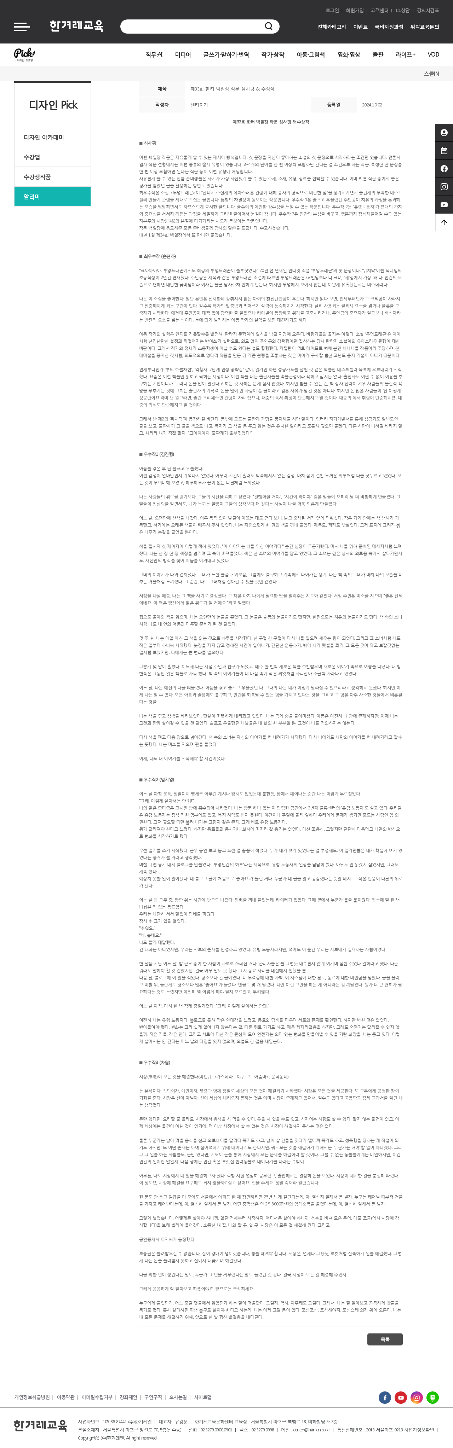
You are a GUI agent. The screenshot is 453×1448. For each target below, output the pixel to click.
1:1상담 (402, 10)
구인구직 (153, 1397)
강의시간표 (428, 10)
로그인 (332, 10)
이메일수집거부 (97, 1397)
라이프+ (405, 54)
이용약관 (65, 1397)
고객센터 (379, 10)
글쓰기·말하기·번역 (226, 54)
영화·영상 (348, 54)
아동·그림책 (311, 54)
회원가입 (354, 10)
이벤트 (360, 26)
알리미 (31, 196)
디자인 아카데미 (43, 137)
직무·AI (153, 54)
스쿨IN (431, 73)
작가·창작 (272, 54)
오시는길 (178, 1397)
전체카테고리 (331, 26)
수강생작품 (37, 176)
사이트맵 (203, 1397)
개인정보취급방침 (32, 1397)
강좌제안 (128, 1397)
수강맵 (31, 157)
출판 (377, 54)
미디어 (183, 54)
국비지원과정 (388, 26)
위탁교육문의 (424, 26)
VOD (433, 54)
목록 (385, 1339)
